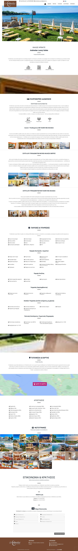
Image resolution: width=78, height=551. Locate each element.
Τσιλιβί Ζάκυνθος (23, 1)
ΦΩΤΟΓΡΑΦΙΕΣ (66, 3)
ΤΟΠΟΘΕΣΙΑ (60, 3)
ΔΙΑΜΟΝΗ (49, 3)
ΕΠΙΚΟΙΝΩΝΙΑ (72, 3)
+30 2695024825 (30, 1)
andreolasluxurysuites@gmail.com (41, 1)
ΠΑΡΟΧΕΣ (54, 3)
